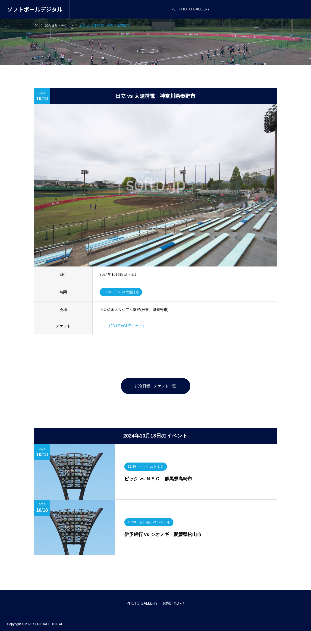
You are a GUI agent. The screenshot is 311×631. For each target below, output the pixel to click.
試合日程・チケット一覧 (155, 386)
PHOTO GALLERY (142, 603)
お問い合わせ (173, 603)
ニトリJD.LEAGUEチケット (123, 326)
